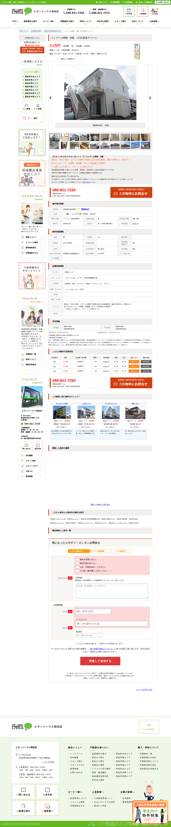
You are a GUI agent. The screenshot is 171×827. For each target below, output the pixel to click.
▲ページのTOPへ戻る (144, 690)
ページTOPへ (149, 729)
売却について (85, 21)
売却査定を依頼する (149, 769)
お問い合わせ (86, 182)
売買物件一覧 (31, 354)
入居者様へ (154, 21)
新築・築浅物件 (99, 772)
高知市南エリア (31, 87)
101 (54, 366)
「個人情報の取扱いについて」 (101, 649)
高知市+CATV (134, 523)
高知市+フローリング (85, 523)
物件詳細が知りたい (86, 563)
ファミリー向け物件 (101, 769)
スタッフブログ (32, 466)
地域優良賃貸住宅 (100, 776)
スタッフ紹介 (120, 21)
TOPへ (15, 21)
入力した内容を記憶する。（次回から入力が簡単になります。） (100, 644)
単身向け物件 (98, 765)
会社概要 (29, 455)
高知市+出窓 (133, 519)
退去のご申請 (100, 806)
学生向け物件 (103, 21)
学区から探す (98, 757)
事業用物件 (128, 802)
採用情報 (29, 476)
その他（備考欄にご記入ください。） (94, 571)
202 (54, 371)
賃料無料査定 (31, 248)
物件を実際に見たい (86, 559)
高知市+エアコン (101, 523)
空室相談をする (32, 253)
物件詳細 (146, 361)
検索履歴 (128, 2)
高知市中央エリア (32, 77)
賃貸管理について (78, 798)
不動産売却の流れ (148, 765)
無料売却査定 (31, 365)
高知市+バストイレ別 (58, 519)
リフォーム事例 (32, 242)
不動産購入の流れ (148, 757)
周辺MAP (85, 209)
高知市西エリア (31, 83)
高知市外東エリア (32, 93)
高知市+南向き (71, 523)
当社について (137, 21)
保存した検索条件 (144, 2)
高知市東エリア (31, 80)
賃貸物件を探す (30, 21)
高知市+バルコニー (57, 523)
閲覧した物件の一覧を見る (100, 504)
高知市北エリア (31, 90)
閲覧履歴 (115, 2)
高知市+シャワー (73, 519)
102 (54, 362)
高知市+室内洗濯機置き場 (90, 519)
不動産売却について (149, 761)
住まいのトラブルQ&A (104, 802)
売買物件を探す (67, 21)
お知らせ (29, 471)
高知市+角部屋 (122, 519)
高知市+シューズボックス (118, 523)
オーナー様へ (49, 21)
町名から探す (98, 761)
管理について (31, 237)
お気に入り (134, 361)
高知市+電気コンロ (108, 519)
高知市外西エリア (32, 97)
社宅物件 (127, 798)
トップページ (76, 754)
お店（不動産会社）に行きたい (91, 567)
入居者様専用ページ (103, 798)
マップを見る (49, 762)
